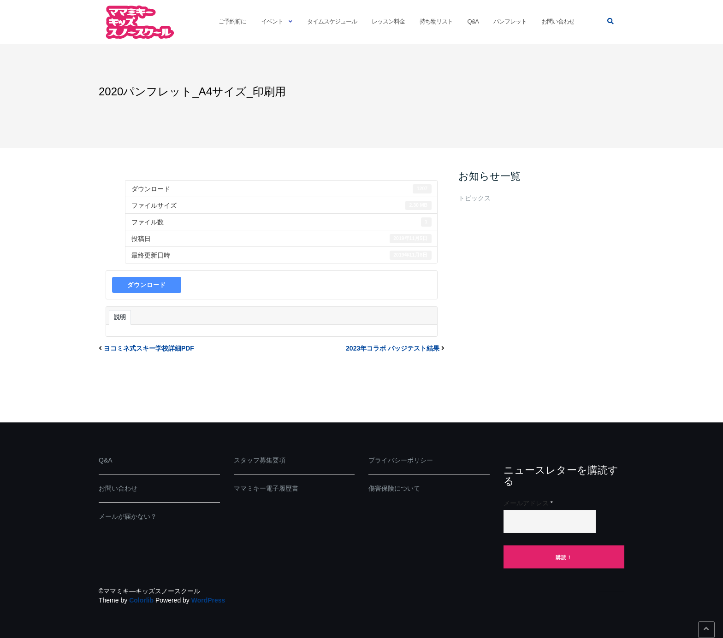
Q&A (473, 21)
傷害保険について (394, 488)
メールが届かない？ (128, 516)
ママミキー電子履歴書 (266, 488)
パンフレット (510, 21)
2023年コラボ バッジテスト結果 (392, 348)
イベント (272, 21)
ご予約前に (232, 21)
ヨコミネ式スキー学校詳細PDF (149, 348)
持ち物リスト (436, 21)
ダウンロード (146, 284)
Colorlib (141, 600)
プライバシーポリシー (400, 460)
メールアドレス (528, 503)
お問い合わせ (558, 21)
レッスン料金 (388, 21)
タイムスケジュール (332, 21)
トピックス (474, 198)
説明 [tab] (120, 317)
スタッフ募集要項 (259, 460)
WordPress (208, 600)
